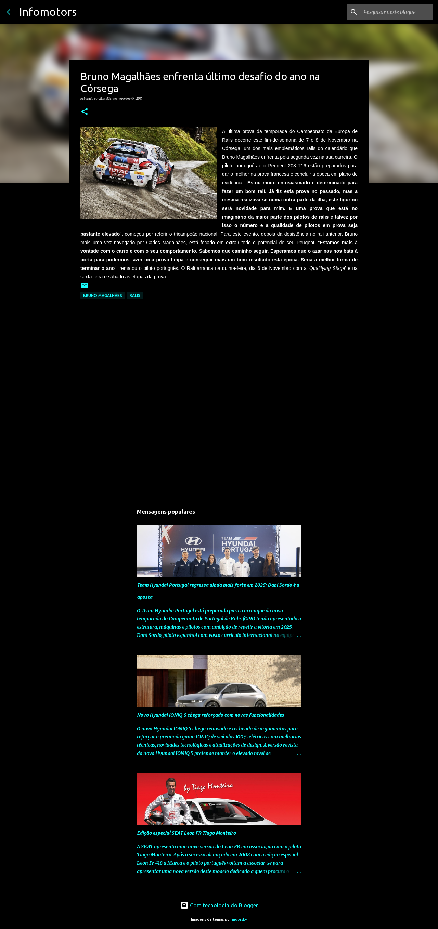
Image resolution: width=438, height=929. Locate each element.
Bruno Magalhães (102, 295)
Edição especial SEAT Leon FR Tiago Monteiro (186, 833)
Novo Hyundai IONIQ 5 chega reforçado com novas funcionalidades (210, 715)
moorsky (239, 919)
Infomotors (48, 11)
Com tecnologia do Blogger (219, 905)
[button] (84, 111)
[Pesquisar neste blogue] (397, 12)
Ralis (135, 295)
